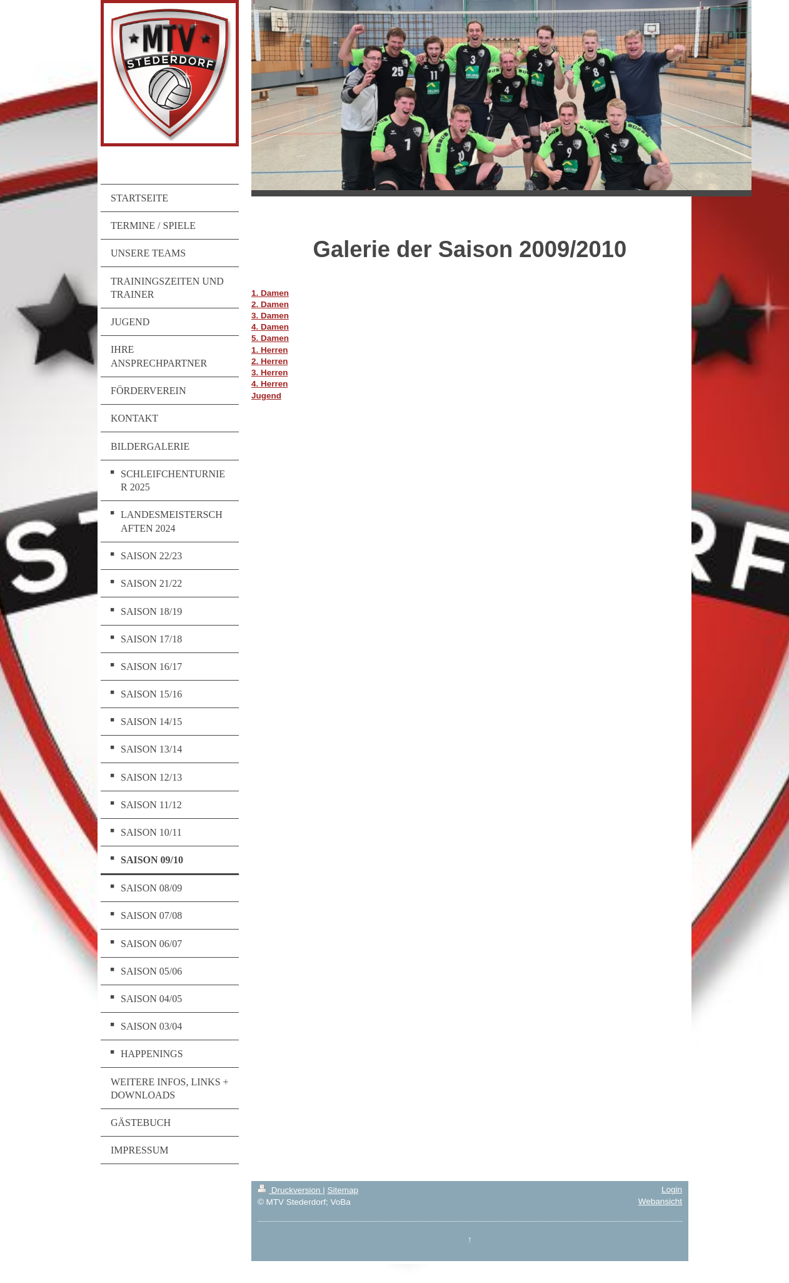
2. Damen (270, 304)
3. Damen (270, 315)
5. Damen (270, 338)
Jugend (266, 395)
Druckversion (290, 1190)
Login (671, 1189)
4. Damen (270, 327)
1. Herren (269, 350)
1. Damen (270, 293)
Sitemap (342, 1190)
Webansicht (660, 1201)
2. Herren (269, 361)
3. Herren (269, 372)
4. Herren (269, 383)
